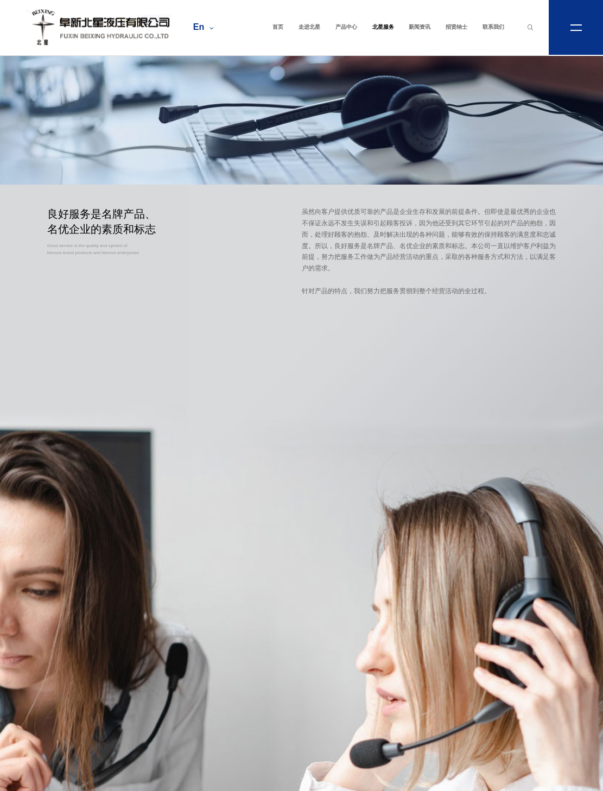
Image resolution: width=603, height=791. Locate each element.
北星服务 (383, 27)
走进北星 (309, 27)
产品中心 (346, 27)
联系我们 (493, 27)
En (203, 26)
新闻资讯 (419, 27)
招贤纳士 (456, 27)
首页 (277, 27)
